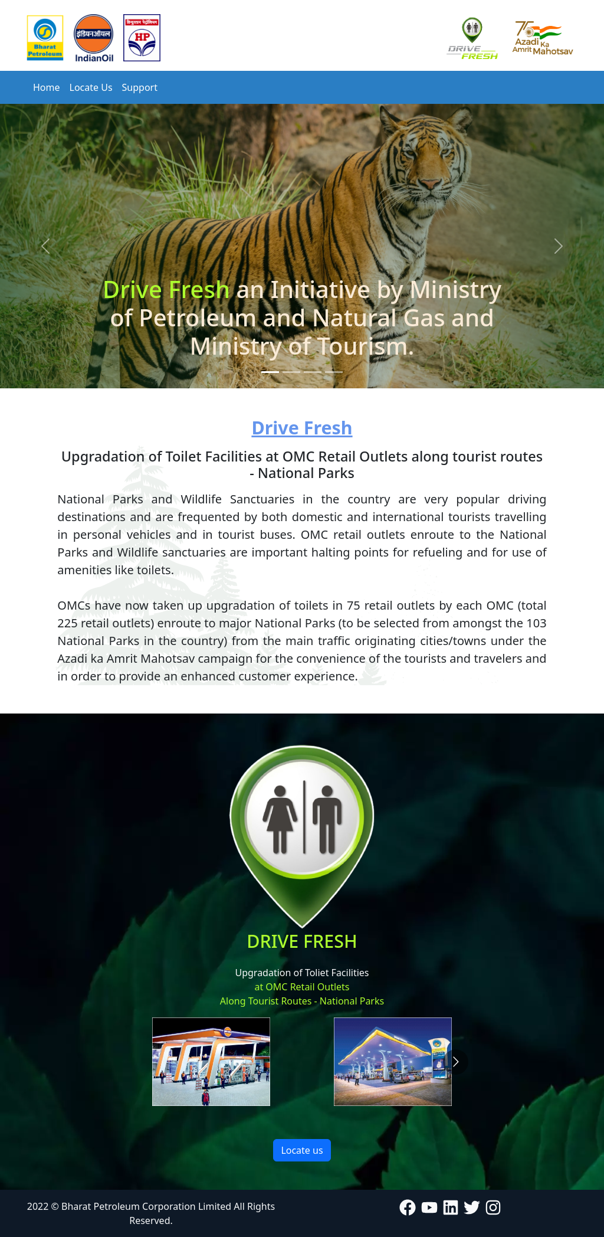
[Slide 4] (334, 372)
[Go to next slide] (455, 1062)
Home (46, 87)
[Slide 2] (291, 372)
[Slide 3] (312, 372)
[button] (45, 246)
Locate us (302, 1150)
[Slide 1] (270, 372)
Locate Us (91, 87)
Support (139, 87)
